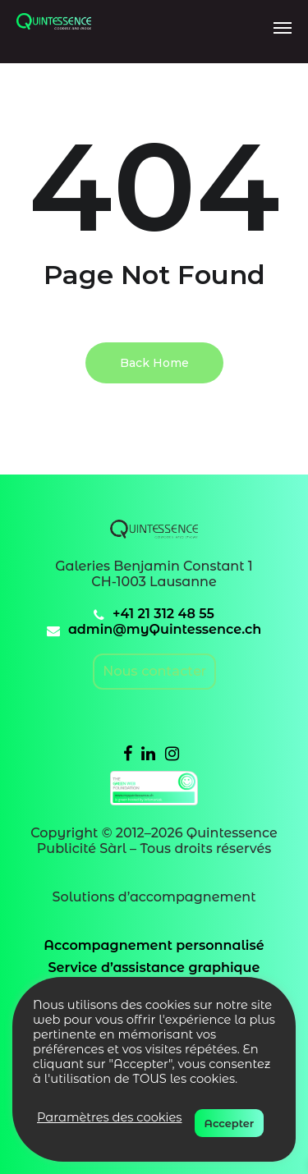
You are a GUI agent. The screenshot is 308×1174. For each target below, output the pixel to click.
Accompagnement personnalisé (154, 945)
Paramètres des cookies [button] (109, 1117)
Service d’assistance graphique (154, 967)
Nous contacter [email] (154, 671)
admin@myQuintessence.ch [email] (164, 629)
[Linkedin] (148, 753)
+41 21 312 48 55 (163, 613)
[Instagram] (172, 753)
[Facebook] (127, 753)
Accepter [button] (230, 1123)
